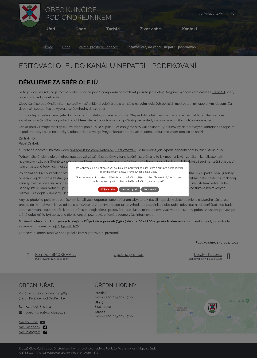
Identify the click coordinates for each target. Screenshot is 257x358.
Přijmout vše (106, 189)
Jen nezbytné (129, 189)
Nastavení (151, 189)
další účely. (151, 171)
